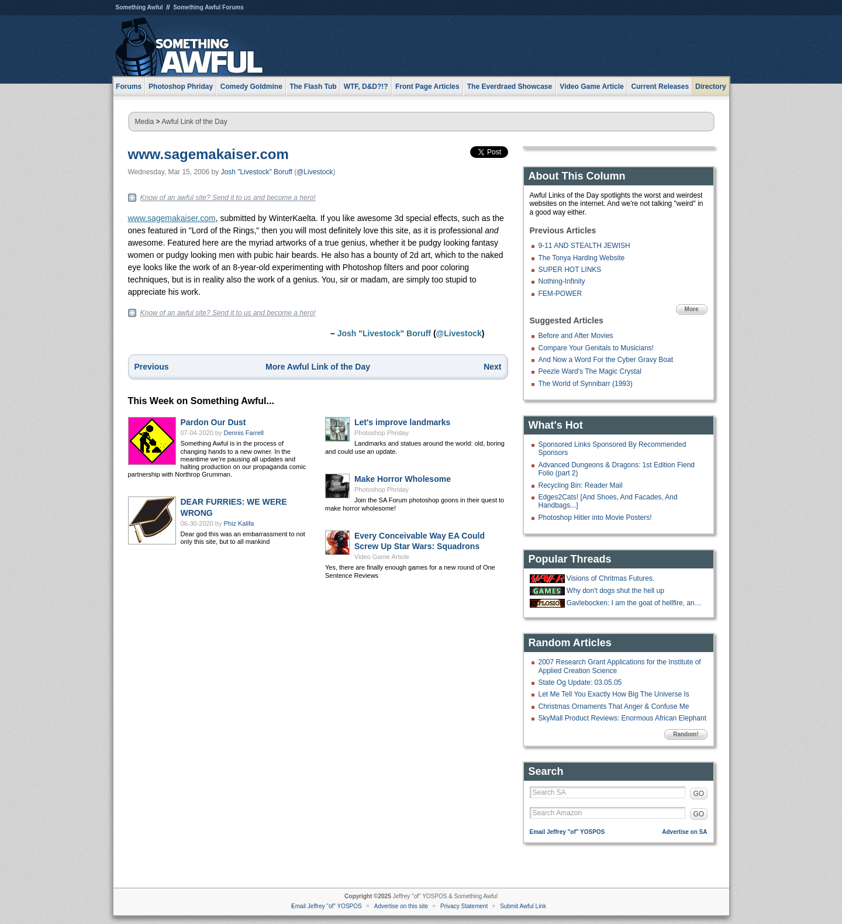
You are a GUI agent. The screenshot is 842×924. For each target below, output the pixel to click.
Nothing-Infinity (562, 281)
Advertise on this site (401, 906)
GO (699, 793)
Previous (151, 366)
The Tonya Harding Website (582, 258)
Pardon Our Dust (213, 422)
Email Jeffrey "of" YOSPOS (567, 832)
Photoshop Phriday (381, 432)
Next (492, 366)
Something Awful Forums (208, 7)
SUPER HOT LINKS (570, 270)
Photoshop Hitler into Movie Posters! (595, 517)
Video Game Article (381, 556)
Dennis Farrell (244, 432)
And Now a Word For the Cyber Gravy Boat (606, 360)
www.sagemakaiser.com (208, 154)
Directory (710, 86)
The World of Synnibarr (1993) (586, 384)
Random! (685, 734)
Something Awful (139, 7)
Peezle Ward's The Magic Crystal (590, 371)
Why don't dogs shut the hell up (615, 591)
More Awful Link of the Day (317, 366)
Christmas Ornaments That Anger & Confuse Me (614, 706)
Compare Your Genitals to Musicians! (596, 348)
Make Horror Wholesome (402, 479)
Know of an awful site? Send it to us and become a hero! (228, 198)
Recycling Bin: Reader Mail (581, 485)
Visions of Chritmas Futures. (611, 578)
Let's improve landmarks (402, 422)
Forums (129, 86)
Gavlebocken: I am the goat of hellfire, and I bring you (636, 603)
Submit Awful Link (523, 906)
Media (144, 122)
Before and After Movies (576, 336)
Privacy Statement (464, 906)
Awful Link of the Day (194, 122)
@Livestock (314, 172)
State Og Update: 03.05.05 (580, 682)
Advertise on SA (684, 832)
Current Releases (660, 86)
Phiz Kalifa (239, 523)
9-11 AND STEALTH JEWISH (584, 246)
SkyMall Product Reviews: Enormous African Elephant (622, 718)
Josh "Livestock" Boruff (256, 172)
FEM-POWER (560, 293)
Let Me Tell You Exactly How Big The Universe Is (614, 694)
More (692, 309)
